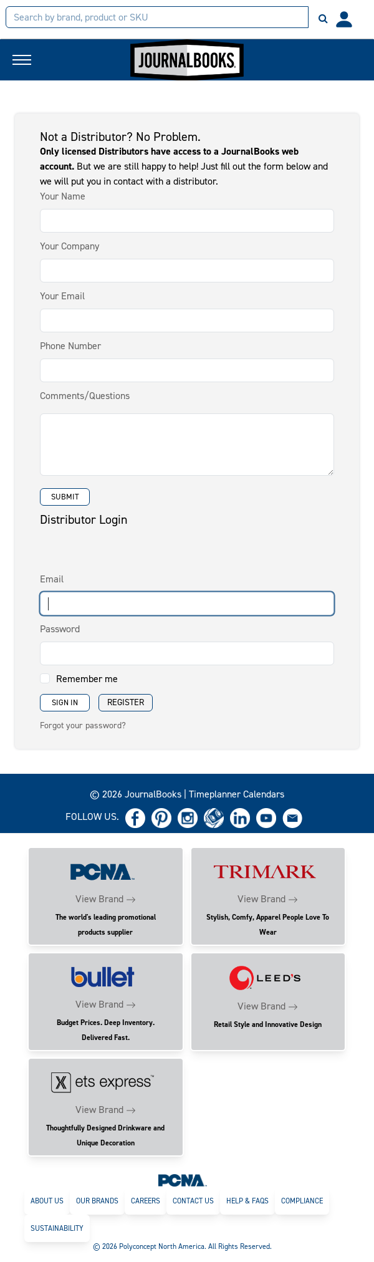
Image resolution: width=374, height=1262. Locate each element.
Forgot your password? (83, 725)
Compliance (302, 1201)
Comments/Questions (85, 395)
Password (60, 628)
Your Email (62, 295)
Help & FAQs (247, 1201)
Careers (145, 1201)
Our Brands (97, 1201)
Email (52, 578)
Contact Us (193, 1201)
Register (125, 702)
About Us (47, 1201)
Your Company (69, 246)
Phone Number (70, 345)
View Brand (99, 898)
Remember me (87, 678)
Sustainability (57, 1228)
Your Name (62, 196)
